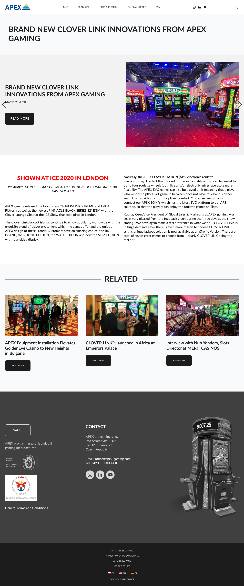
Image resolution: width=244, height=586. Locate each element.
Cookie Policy (122, 566)
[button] (84, 7)
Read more (19, 118)
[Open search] (236, 7)
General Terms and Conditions (26, 508)
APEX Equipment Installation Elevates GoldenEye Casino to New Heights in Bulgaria (40, 348)
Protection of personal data (122, 556)
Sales (17, 430)
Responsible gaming (122, 551)
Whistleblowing (122, 561)
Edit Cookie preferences (122, 579)
